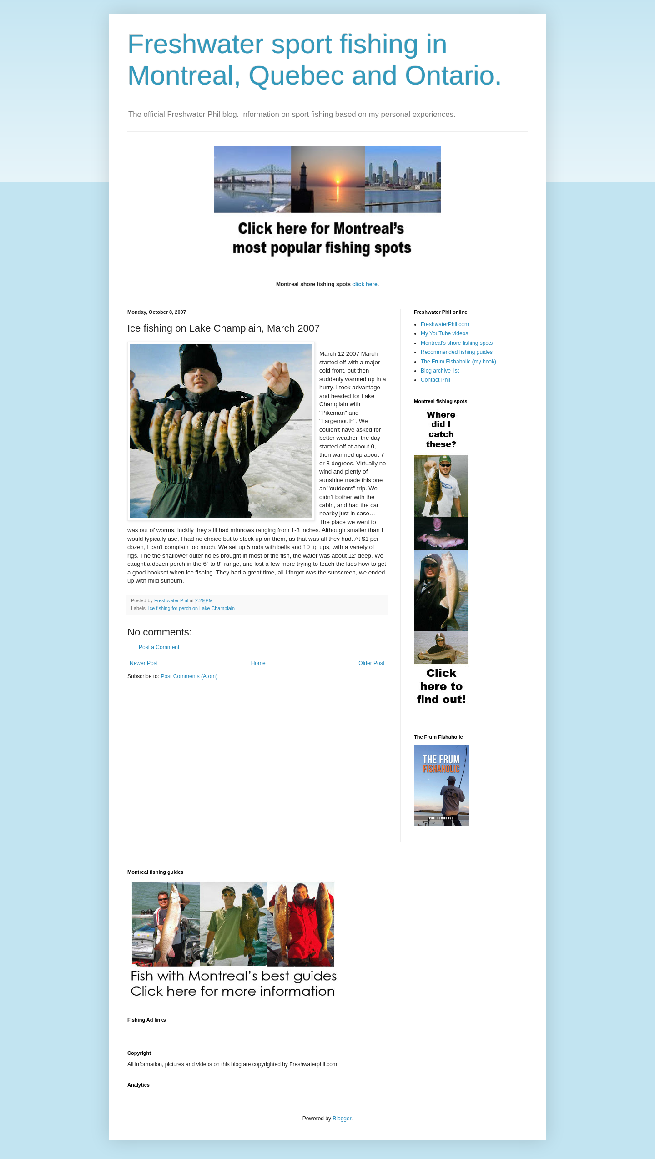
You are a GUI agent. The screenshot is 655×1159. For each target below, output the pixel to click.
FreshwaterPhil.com (445, 324)
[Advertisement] (292, 1031)
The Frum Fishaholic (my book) (458, 361)
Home (258, 663)
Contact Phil (435, 380)
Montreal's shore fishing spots (457, 343)
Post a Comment (159, 647)
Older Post (371, 663)
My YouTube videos (444, 333)
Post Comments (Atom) (189, 676)
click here (364, 284)
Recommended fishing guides (457, 352)
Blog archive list (440, 371)
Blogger (342, 1118)
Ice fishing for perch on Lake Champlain (191, 608)
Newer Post (144, 663)
